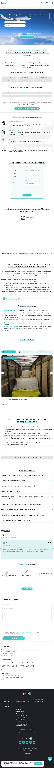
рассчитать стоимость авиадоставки (27, 108)
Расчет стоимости (36, 50)
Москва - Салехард (18, 253)
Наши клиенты (27, 588)
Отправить (12, 638)
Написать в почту (26, 738)
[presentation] (2, 373)
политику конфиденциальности (26, 632)
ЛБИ (32, 750)
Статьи (5, 708)
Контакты (45, 50)
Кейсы (12, 50)
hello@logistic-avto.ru (8, 655)
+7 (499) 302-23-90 (8, 653)
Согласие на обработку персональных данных (27, 748)
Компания (6, 701)
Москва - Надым (37, 253)
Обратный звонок (27, 733)
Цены (8, 50)
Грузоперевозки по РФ (22, 701)
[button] (23, 582)
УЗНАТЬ (27, 37)
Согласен (38, 763)
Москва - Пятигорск (47, 253)
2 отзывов (13, 537)
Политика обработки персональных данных (27, 747)
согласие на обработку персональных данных (15, 633)
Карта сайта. (27, 753)
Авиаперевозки (20, 719)
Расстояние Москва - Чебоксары (23, 50)
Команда (6, 706)
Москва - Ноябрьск (28, 253)
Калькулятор (39, 701)
